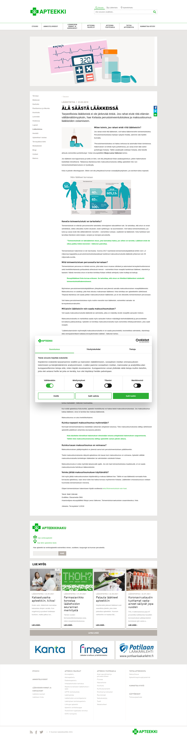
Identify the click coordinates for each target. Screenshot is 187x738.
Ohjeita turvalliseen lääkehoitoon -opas (77, 688)
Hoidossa (36, 121)
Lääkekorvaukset (38, 694)
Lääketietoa (37, 129)
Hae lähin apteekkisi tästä (44, 543)
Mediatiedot (37, 146)
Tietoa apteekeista (129, 26)
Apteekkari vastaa (39, 137)
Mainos (35, 158)
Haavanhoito (101, 682)
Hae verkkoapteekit (42, 538)
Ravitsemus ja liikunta (41, 108)
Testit (99, 701)
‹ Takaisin (65, 97)
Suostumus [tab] (54, 349)
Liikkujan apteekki (71, 704)
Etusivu (35, 26)
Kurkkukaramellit (103, 689)
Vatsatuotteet (102, 704)
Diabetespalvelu (70, 680)
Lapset (35, 125)
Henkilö (35, 133)
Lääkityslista (69, 695)
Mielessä (35, 100)
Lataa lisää (93, 633)
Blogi (34, 150)
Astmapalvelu (70, 677)
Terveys (35, 96)
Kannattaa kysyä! (147, 26)
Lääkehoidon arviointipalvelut (75, 698)
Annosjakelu (69, 674)
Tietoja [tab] (132, 349)
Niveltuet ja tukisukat (105, 692)
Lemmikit (36, 117)
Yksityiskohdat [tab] (93, 349)
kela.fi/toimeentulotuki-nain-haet (115, 488)
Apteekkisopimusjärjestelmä (139, 677)
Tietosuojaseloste (135, 697)
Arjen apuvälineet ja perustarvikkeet (104, 675)
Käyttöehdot (134, 694)
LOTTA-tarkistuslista (72, 692)
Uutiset (35, 154)
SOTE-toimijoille (71, 714)
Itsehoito (35, 104)
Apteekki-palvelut (91, 26)
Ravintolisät (101, 695)
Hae (62, 553)
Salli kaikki (131, 396)
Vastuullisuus (134, 674)
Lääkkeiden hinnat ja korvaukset (72, 26)
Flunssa (100, 679)
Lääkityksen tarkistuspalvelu (75, 701)
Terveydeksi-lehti (39, 142)
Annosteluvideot (51, 26)
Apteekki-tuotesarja (110, 26)
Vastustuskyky (102, 698)
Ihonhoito (36, 112)
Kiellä (56, 396)
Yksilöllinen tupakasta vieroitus (76, 711)
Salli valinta (93, 396)
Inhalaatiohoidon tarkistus (74, 684)
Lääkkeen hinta (38, 697)
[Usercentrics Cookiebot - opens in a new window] (137, 341)
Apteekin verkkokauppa (73, 707)
